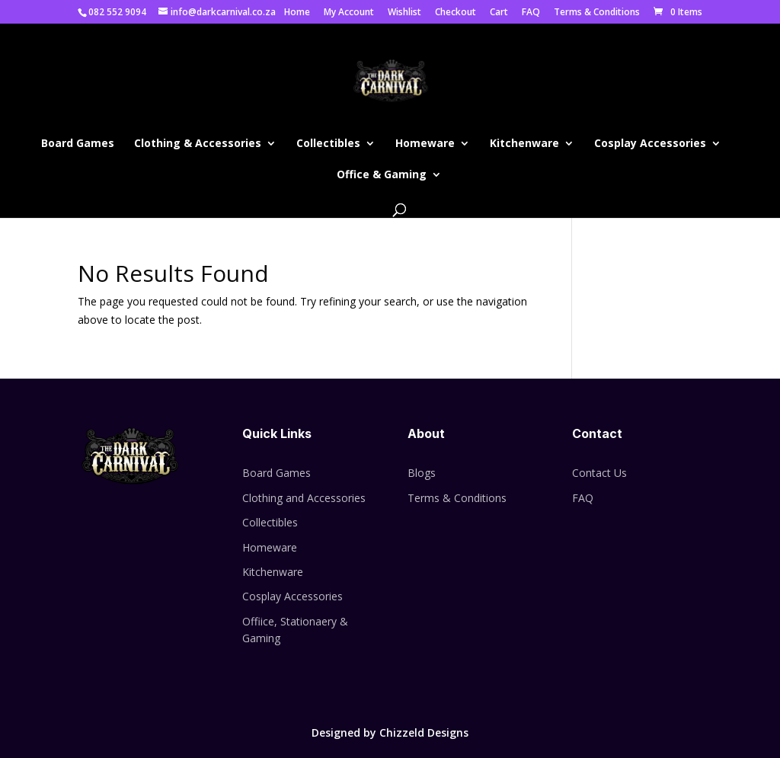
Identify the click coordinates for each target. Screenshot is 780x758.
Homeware (425, 144)
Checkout (455, 13)
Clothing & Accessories (197, 144)
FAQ (531, 13)
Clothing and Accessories (304, 498)
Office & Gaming (382, 175)
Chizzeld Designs (423, 732)
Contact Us (599, 472)
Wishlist (404, 13)
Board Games (77, 144)
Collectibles (328, 144)
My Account (349, 13)
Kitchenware (524, 144)
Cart (499, 13)
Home (297, 13)
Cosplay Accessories (650, 144)
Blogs (422, 472)
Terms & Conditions (597, 13)
